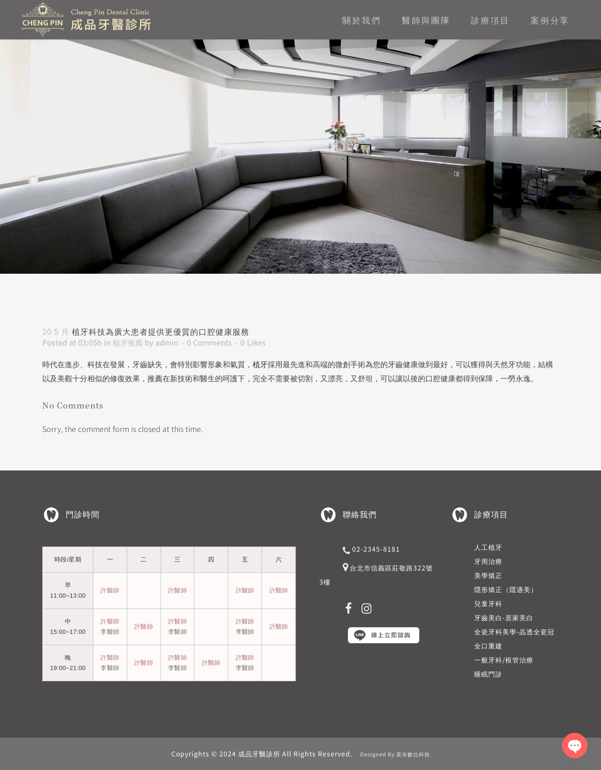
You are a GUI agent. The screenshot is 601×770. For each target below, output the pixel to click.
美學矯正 (488, 575)
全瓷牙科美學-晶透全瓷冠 (514, 631)
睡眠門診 (488, 673)
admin (166, 342)
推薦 (154, 378)
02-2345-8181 (376, 549)
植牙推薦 (128, 342)
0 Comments (209, 342)
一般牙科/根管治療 (503, 659)
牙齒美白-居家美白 (503, 617)
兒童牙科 (488, 603)
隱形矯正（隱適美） (506, 589)
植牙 (260, 364)
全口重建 (488, 645)
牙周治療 (488, 561)
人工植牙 (488, 547)
